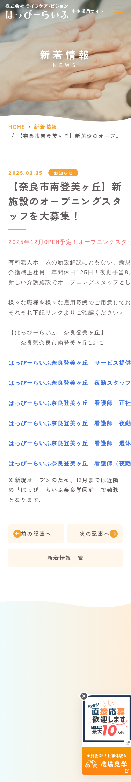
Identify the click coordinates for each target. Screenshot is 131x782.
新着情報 (45, 127)
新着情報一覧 (65, 558)
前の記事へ (36, 534)
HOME (16, 127)
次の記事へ (94, 534)
